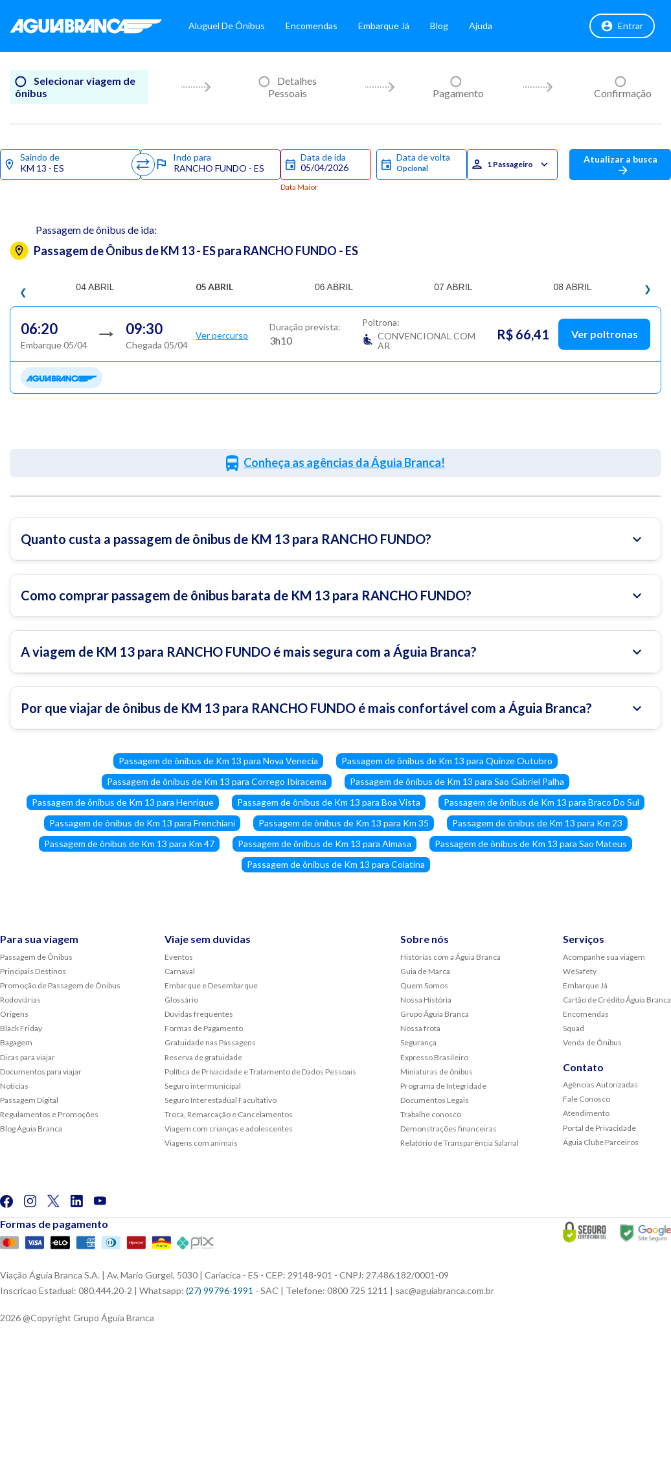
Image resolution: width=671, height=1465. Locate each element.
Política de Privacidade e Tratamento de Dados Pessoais (260, 1071)
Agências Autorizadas (600, 1084)
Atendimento (586, 1113)
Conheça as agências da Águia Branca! (344, 462)
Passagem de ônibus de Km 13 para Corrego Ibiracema (216, 781)
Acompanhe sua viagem (604, 957)
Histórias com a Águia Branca (450, 957)
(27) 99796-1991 (219, 1290)
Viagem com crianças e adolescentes (229, 1128)
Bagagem (16, 1042)
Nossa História (425, 1000)
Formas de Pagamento (204, 1028)
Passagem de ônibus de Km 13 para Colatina (336, 864)
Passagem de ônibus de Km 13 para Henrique (123, 802)
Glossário (181, 1000)
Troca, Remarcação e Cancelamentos (229, 1114)
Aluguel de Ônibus (226, 25)
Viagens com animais (201, 1143)
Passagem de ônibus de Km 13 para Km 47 (129, 843)
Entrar (622, 26)
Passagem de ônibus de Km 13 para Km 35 (343, 822)
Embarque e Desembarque (211, 985)
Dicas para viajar (27, 1057)
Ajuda (480, 25)
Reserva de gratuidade (203, 1057)
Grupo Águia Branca (434, 1014)
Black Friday (21, 1028)
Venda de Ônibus (592, 1042)
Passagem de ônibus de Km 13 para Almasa (324, 843)
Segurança (418, 1042)
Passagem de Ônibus (36, 957)
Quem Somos (424, 985)
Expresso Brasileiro (434, 1057)
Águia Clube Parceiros (601, 1142)
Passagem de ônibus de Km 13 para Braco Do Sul (541, 802)
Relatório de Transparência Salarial (459, 1143)
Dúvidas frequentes (199, 1014)
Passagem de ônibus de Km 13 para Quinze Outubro (446, 760)
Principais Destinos (33, 971)
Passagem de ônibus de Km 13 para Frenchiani (142, 822)
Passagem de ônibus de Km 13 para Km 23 (537, 822)
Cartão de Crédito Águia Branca (617, 1000)
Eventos (179, 957)
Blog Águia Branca (31, 1128)
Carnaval (180, 971)
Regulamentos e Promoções (49, 1114)
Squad (573, 1028)
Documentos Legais (434, 1100)
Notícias (14, 1086)
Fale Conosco (586, 1099)
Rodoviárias (20, 1000)
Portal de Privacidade (599, 1128)
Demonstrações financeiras (448, 1128)
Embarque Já (383, 25)
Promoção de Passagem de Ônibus (60, 985)
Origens (14, 1014)
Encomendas (311, 25)
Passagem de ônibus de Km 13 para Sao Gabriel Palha (457, 781)
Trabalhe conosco (430, 1114)
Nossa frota (420, 1028)
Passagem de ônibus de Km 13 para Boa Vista (328, 802)
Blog (439, 25)
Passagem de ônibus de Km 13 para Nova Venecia (218, 760)
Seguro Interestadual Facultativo (221, 1100)
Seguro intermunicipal (203, 1086)
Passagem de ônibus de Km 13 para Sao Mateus (531, 843)
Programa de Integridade (443, 1086)
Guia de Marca (425, 971)
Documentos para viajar (41, 1071)
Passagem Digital (29, 1100)
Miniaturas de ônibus (436, 1071)
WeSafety (580, 971)
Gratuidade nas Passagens (210, 1042)
